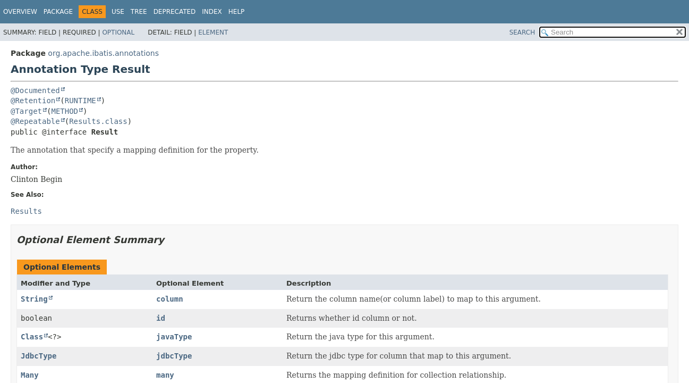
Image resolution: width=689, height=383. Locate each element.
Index (212, 11)
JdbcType (38, 356)
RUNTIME (80, 100)
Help (236, 11)
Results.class (98, 121)
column (169, 299)
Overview (20, 11)
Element (213, 32)
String (34, 299)
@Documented (35, 90)
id (160, 318)
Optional (118, 32)
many (165, 375)
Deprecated (175, 11)
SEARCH (522, 32)
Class (32, 336)
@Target (26, 111)
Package (58, 11)
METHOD (64, 111)
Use (118, 11)
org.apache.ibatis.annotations (103, 53)
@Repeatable (35, 121)
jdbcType (174, 356)
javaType (174, 336)
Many (30, 375)
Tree (139, 11)
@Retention (33, 100)
